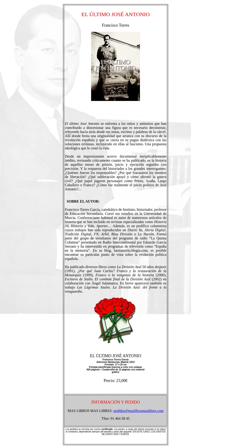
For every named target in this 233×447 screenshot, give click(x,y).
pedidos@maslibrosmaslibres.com (139, 411)
